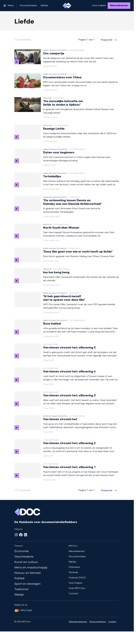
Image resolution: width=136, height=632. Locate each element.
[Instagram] (16, 535)
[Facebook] (21, 535)
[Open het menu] (9, 5)
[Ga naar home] (66, 6)
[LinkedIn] (25, 535)
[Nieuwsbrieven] (119, 5)
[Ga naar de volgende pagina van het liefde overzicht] (108, 39)
